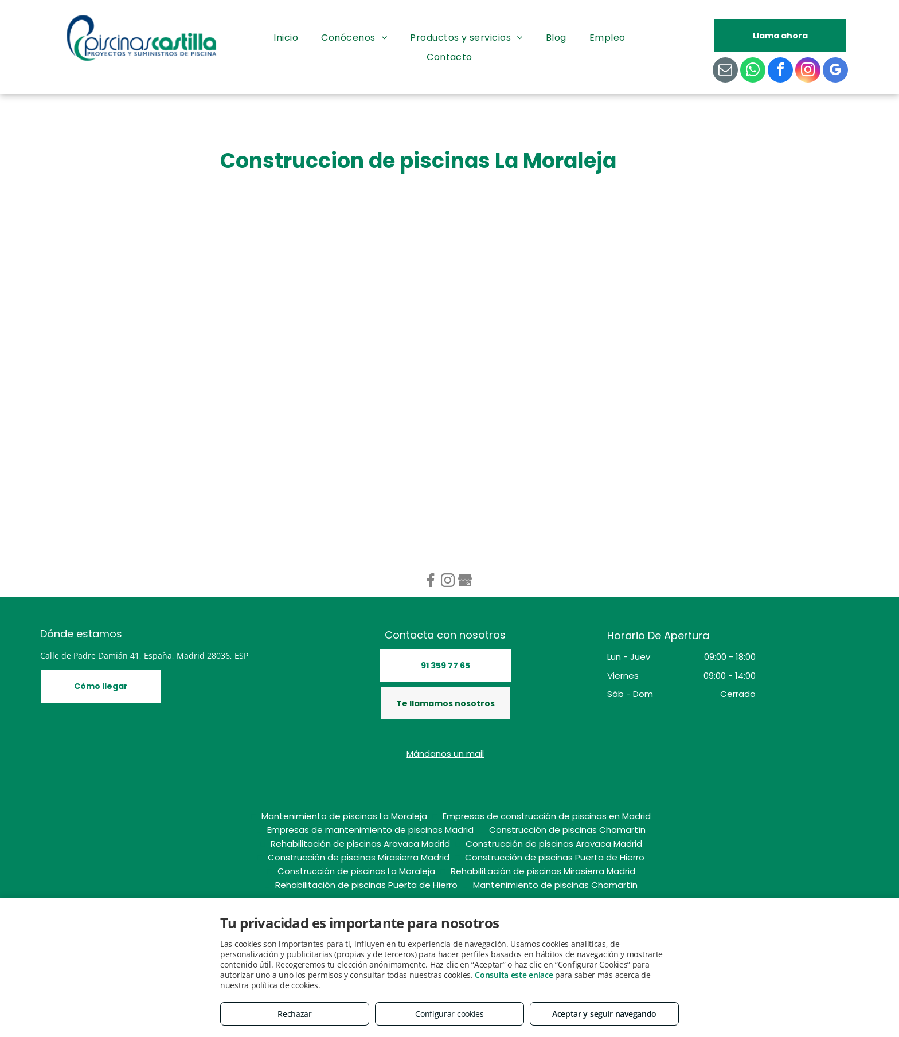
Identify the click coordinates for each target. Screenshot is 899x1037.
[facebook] (780, 71)
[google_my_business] (835, 71)
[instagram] (807, 71)
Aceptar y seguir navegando (604, 1013)
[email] (725, 71)
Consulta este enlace (514, 974)
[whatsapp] (752, 71)
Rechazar (294, 1013)
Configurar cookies (449, 1013)
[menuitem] (286, 38)
